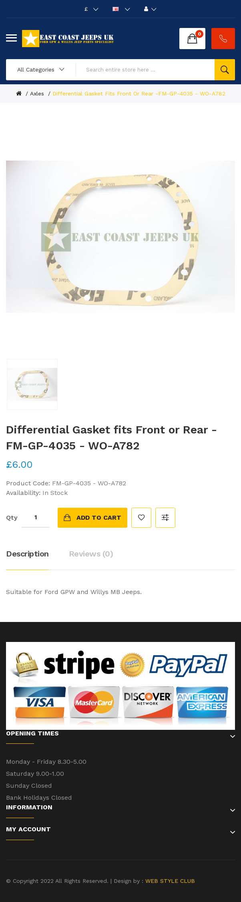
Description (27, 553)
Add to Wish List (141, 518)
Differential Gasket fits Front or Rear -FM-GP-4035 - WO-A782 (138, 93)
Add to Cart (98, 517)
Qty (12, 517)
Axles (37, 93)
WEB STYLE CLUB (169, 881)
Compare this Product (165, 518)
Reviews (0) (91, 553)
